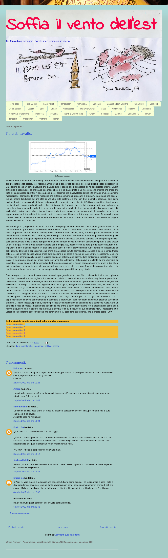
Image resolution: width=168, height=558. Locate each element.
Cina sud (154, 104)
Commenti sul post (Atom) (67, 535)
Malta (103, 109)
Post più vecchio (108, 527)
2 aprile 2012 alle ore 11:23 (26, 382)
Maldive (132, 109)
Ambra (16, 389)
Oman (92, 114)
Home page (14, 104)
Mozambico (117, 109)
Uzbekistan (28, 119)
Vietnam (43, 119)
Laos (42, 109)
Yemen (56, 119)
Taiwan (148, 114)
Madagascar (68, 109)
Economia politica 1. (15, 324)
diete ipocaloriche (24, 346)
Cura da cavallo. (19, 133)
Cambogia (82, 104)
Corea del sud (15, 109)
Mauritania (146, 109)
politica (48, 346)
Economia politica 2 (15, 327)
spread (56, 346)
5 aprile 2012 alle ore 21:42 (26, 507)
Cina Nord (138, 104)
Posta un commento (20, 513)
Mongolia (39, 114)
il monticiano (20, 406)
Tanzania (13, 119)
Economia (39, 346)
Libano (54, 109)
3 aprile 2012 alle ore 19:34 (26, 471)
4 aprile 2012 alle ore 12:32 (26, 492)
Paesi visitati (48, 104)
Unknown (18, 368)
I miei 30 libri (31, 104)
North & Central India (73, 114)
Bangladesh (65, 104)
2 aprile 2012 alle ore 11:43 (26, 400)
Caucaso (97, 104)
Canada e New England (117, 104)
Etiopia (31, 109)
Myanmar (54, 114)
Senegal (105, 114)
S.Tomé (118, 114)
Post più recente (16, 527)
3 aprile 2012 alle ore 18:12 (26, 454)
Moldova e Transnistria (19, 114)
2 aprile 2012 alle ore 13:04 (26, 421)
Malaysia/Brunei (87, 109)
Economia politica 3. (15, 330)
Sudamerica (133, 114)
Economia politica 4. (15, 333)
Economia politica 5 (15, 336)
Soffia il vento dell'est (81, 25)
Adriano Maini (20, 460)
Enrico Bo (18, 427)
